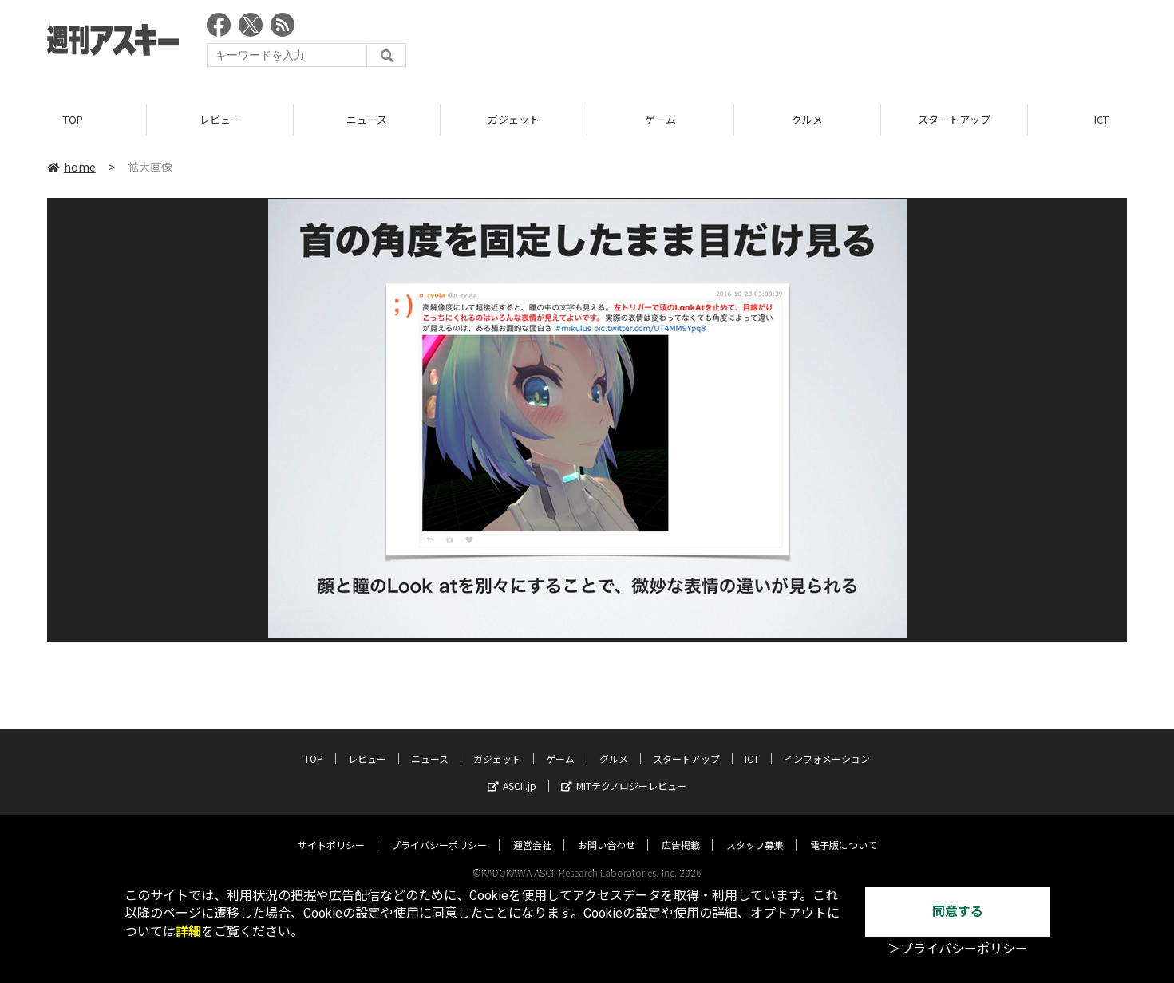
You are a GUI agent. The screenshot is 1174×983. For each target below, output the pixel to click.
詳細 (188, 931)
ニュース (366, 119)
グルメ (807, 119)
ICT (752, 743)
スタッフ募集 (755, 829)
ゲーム (660, 119)
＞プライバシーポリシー (957, 949)
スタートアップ (954, 119)
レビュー (220, 119)
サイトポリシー (331, 829)
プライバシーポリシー (439, 829)
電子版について (843, 829)
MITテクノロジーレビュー (623, 770)
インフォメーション (827, 743)
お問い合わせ (606, 829)
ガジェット (514, 119)
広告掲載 (681, 829)
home (71, 167)
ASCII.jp (512, 770)
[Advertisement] (836, 44)
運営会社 (532, 829)
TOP (73, 119)
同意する (957, 911)
